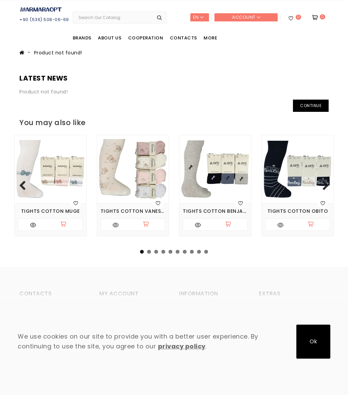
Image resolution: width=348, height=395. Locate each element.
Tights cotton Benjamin (215, 211)
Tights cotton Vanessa (133, 211)
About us (109, 38)
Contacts (183, 38)
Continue (310, 105)
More (210, 38)
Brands (82, 38)
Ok (313, 341)
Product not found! (58, 52)
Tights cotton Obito (297, 211)
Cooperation (145, 38)
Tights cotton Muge (50, 211)
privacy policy (182, 346)
